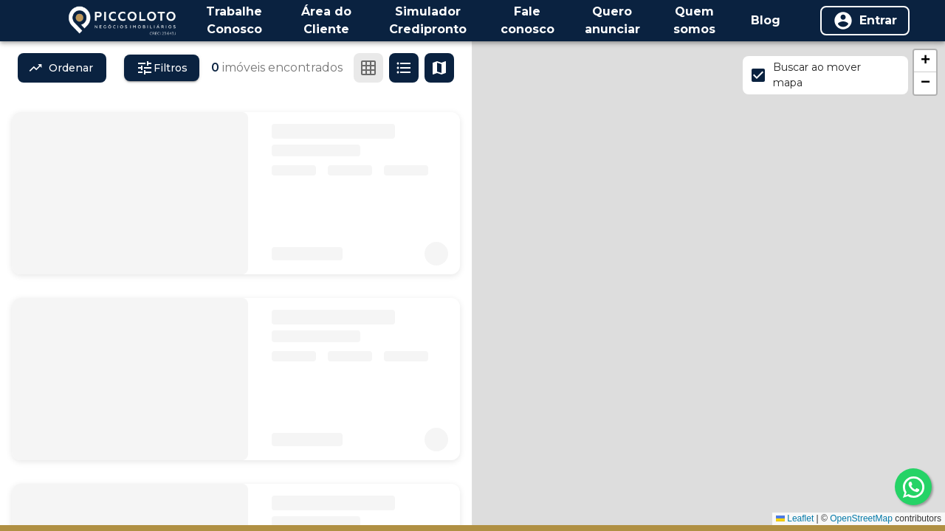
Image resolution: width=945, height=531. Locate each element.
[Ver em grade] (368, 68)
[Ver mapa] (439, 68)
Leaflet (795, 518)
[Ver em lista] (404, 68)
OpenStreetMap (861, 518)
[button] (925, 61)
